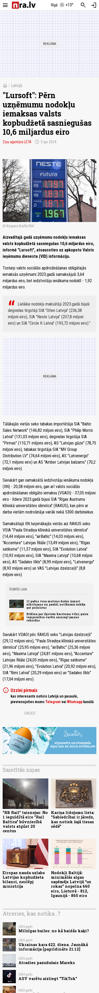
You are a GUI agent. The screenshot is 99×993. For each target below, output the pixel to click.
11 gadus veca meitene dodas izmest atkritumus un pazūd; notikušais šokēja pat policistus (55, 604)
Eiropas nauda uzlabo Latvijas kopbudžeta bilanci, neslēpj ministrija (24, 879)
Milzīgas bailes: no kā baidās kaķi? (53, 930)
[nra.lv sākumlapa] (24, 5)
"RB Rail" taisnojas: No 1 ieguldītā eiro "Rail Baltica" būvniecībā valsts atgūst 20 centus (25, 821)
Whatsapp (74, 702)
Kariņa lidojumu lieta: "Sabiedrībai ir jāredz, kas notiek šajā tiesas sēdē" (73, 819)
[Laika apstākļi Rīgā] (62, 5)
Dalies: (30, 713)
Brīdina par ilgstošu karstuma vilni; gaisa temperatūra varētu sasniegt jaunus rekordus (57, 617)
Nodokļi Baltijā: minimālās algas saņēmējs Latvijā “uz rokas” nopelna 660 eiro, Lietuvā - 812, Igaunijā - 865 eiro (71, 884)
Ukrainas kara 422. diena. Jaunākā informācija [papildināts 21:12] (53, 947)
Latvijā (16, 85)
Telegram (53, 702)
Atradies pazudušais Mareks (46, 962)
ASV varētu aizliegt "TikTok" (47, 978)
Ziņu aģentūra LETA (17, 142)
